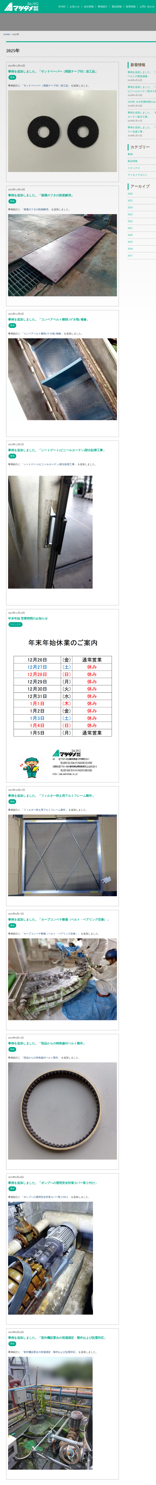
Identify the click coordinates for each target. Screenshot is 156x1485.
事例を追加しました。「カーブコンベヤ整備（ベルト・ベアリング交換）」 (59, 919)
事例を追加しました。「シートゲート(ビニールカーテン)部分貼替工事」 (57, 450)
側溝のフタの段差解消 (36, 209)
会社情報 (89, 6)
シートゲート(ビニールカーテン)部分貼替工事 (49, 464)
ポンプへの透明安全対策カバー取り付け (46, 1197)
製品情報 (117, 6)
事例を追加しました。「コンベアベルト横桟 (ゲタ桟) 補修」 (48, 319)
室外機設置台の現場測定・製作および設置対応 (49, 1352)
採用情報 (131, 6)
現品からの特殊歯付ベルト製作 (41, 1057)
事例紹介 (103, 6)
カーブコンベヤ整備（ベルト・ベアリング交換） (51, 933)
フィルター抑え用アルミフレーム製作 (44, 809)
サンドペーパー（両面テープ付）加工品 (46, 85)
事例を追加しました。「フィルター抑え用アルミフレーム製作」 (51, 795)
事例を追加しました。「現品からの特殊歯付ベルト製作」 (47, 1043)
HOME (61, 6)
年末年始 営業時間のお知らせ (28, 618)
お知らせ (75, 6)
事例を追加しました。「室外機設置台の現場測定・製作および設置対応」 (57, 1337)
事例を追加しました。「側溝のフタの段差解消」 (41, 195)
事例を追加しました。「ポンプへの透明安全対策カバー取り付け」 (53, 1183)
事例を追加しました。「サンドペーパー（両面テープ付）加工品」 (53, 71)
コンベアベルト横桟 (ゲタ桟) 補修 (42, 333)
